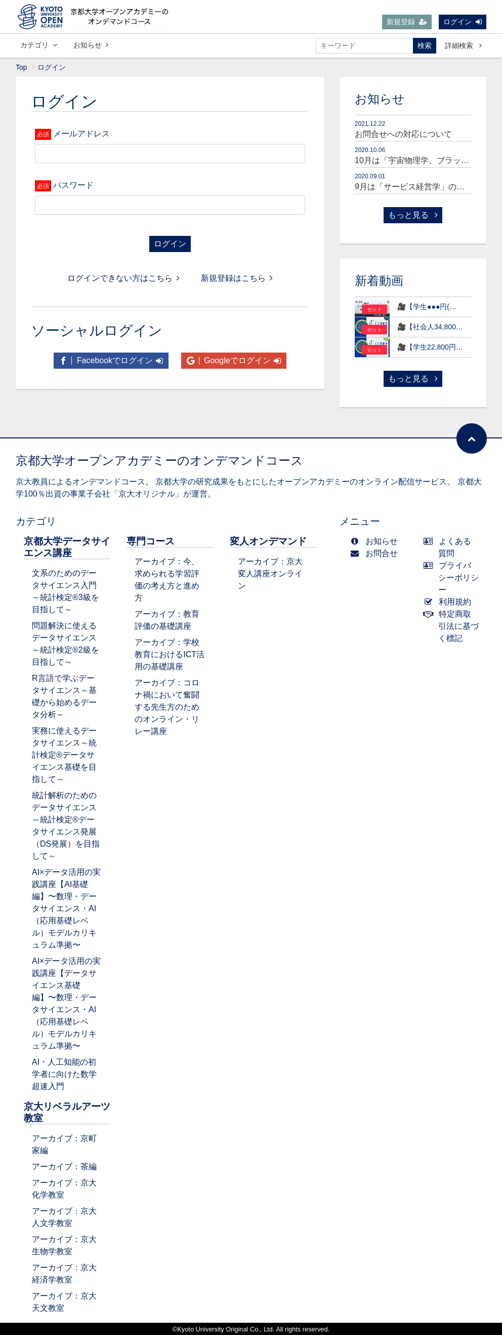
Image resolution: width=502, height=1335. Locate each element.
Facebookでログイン (111, 360)
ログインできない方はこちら (123, 278)
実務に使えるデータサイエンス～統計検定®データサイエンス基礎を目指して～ (64, 754)
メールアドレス (81, 133)
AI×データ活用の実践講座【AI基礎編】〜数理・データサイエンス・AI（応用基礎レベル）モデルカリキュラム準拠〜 (66, 908)
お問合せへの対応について (403, 134)
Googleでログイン (234, 360)
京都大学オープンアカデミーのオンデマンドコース (159, 460)
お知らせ (90, 45)
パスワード (73, 185)
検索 (424, 45)
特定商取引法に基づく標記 (453, 626)
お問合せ (376, 553)
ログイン (462, 22)
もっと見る (413, 215)
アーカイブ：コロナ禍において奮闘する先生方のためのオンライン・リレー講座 (167, 706)
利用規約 (449, 602)
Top (21, 67)
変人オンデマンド (268, 541)
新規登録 (407, 22)
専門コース (151, 541)
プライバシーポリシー (453, 577)
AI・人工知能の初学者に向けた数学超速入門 (64, 1074)
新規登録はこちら (237, 278)
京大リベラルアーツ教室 (67, 1112)
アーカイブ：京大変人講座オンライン (270, 573)
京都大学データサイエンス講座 (67, 547)
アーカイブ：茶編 (64, 1166)
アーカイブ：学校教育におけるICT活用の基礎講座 (169, 654)
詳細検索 (463, 45)
